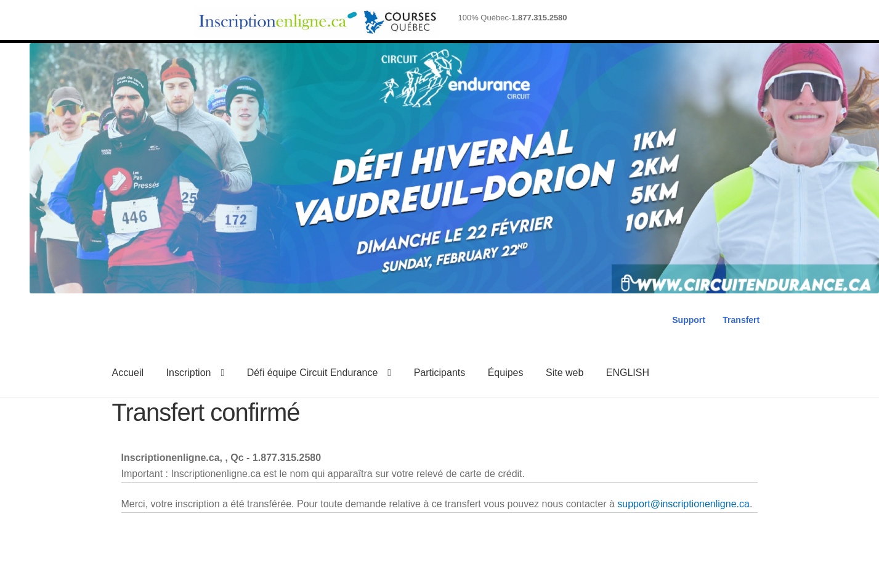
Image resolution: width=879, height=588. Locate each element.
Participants (440, 372)
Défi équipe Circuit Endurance (312, 372)
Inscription (188, 372)
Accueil (128, 372)
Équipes (506, 372)
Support (688, 320)
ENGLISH (627, 372)
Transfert (741, 320)
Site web (564, 372)
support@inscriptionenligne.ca (683, 504)
